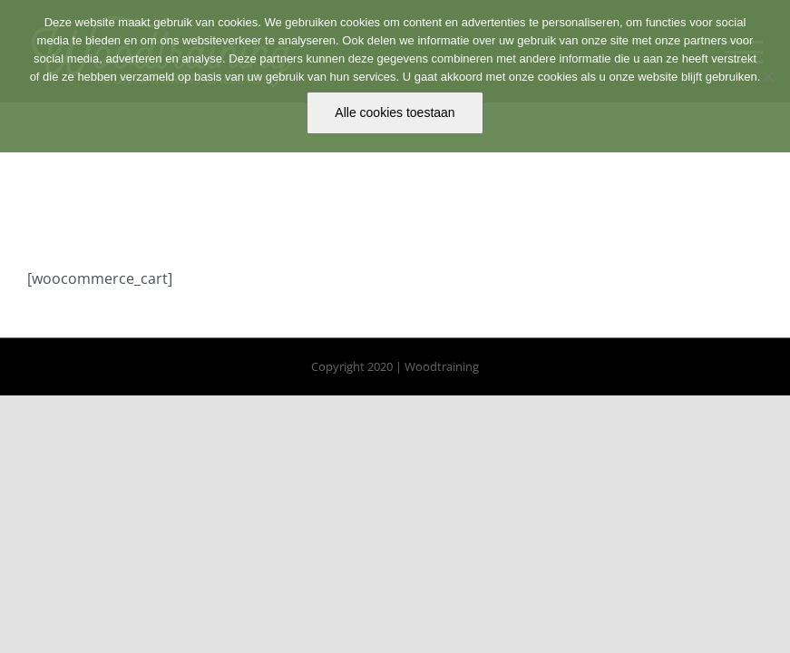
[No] (767, 76)
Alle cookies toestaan (394, 112)
